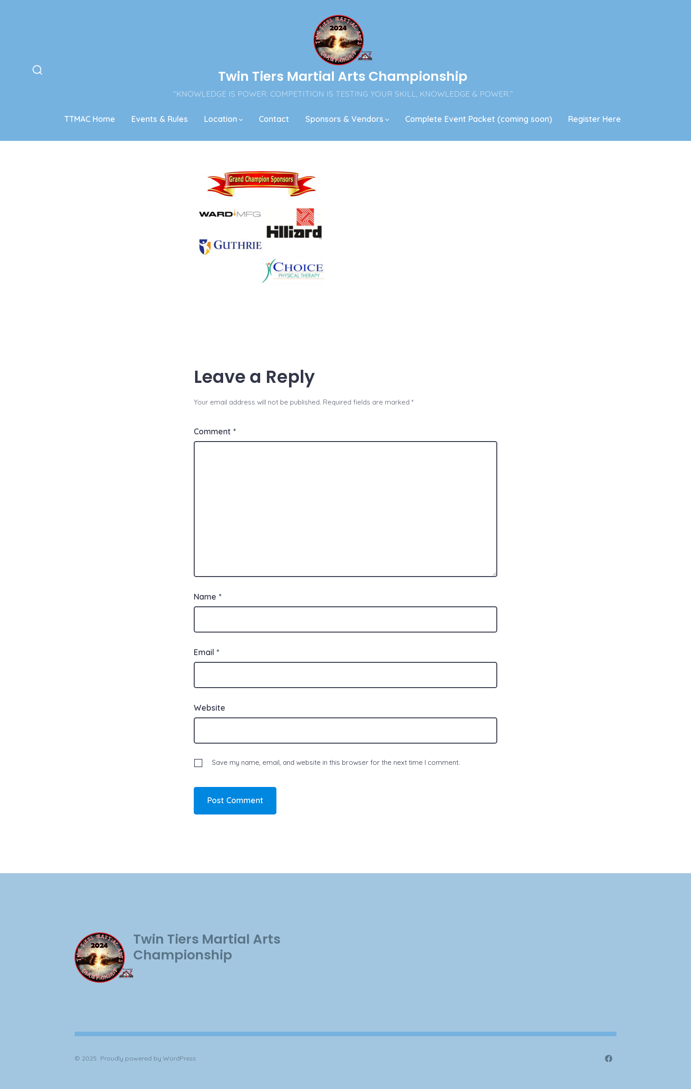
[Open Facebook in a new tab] (608, 1058)
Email (206, 652)
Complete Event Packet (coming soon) (478, 119)
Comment (215, 431)
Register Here (594, 119)
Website (209, 707)
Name (207, 596)
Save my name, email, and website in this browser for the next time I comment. (336, 762)
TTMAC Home (90, 119)
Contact (274, 119)
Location (223, 119)
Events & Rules (159, 119)
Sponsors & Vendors (347, 119)
